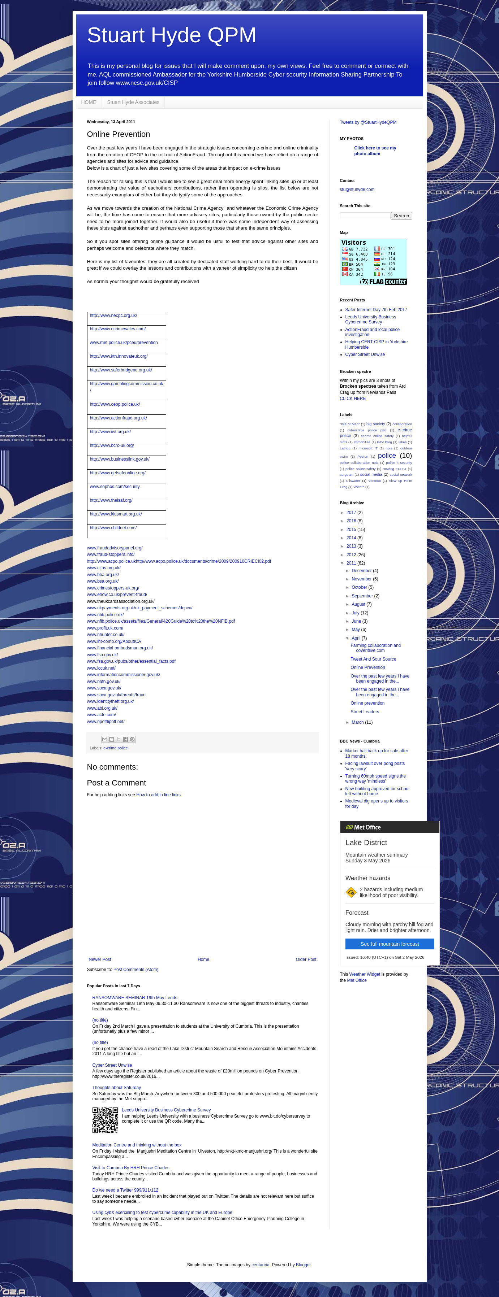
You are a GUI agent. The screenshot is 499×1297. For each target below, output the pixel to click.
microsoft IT (368, 448)
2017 (352, 512)
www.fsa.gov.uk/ (102, 654)
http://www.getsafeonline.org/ (118, 472)
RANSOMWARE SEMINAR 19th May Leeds (135, 997)
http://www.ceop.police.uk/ (115, 404)
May (356, 629)
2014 (352, 537)
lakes (402, 442)
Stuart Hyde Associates (133, 102)
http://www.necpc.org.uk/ (113, 315)
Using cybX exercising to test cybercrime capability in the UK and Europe (163, 1212)
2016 (352, 520)
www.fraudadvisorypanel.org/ (115, 547)
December (362, 570)
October (360, 587)
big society (375, 424)
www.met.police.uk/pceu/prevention (124, 342)
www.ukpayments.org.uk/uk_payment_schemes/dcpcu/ (140, 607)
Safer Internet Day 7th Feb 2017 (376, 309)
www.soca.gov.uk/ (104, 688)
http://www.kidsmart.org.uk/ (116, 514)
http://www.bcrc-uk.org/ (112, 445)
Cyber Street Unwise (112, 1065)
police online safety (360, 469)
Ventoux (374, 481)
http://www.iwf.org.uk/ (110, 431)
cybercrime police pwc (367, 430)
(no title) (100, 1020)
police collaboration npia (359, 463)
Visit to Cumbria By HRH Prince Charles (131, 1167)
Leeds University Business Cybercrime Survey (166, 1110)
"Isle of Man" (350, 424)
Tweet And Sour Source (373, 659)
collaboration (402, 424)
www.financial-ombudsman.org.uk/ (120, 647)
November (362, 579)
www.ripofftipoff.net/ (106, 721)
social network (401, 474)
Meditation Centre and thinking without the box (137, 1145)
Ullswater (353, 481)
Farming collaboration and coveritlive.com (375, 648)
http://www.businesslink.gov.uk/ (120, 459)
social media (371, 474)
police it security (399, 463)
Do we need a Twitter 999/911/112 (126, 1190)
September (363, 596)
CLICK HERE (353, 398)
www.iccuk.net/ (101, 668)
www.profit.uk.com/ (105, 628)
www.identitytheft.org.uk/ (110, 701)
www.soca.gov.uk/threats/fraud (116, 694)
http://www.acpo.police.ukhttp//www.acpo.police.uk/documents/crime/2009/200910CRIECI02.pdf (179, 561)
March (358, 722)
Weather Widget (364, 974)
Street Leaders (364, 711)
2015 (352, 529)
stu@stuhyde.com (357, 189)
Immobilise (362, 442)
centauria (260, 1264)
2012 (352, 554)
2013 (352, 546)
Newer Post (100, 959)
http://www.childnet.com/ (113, 527)
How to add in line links (158, 794)
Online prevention (367, 703)
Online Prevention (367, 667)
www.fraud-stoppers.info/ (111, 554)
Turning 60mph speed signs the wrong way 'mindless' (375, 779)
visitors (358, 487)
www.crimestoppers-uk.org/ (113, 588)
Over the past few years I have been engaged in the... (379, 679)
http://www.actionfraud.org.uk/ (118, 418)
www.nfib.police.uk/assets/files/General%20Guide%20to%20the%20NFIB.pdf (161, 621)
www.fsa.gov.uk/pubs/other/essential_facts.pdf (131, 661)
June (357, 621)
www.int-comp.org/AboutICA (114, 641)
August (359, 604)
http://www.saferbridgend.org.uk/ (121, 370)
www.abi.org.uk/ (102, 708)
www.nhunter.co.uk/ (106, 634)
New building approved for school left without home (377, 791)
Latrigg (345, 448)
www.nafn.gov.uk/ (104, 681)
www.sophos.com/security (115, 486)
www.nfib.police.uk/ (105, 614)
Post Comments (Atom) (136, 969)
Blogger (303, 1264)
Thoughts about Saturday (117, 1087)
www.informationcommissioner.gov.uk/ (123, 674)
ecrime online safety (377, 436)
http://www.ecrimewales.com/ (118, 328)
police (387, 455)
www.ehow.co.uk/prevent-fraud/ (117, 594)
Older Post (306, 959)
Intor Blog (384, 442)
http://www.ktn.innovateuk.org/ (119, 356)
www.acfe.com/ (101, 714)
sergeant (346, 474)
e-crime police (115, 748)
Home (203, 959)
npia (389, 448)
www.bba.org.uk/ (103, 574)
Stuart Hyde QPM (172, 35)
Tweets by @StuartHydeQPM (368, 122)
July (356, 612)
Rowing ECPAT (394, 469)
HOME (88, 102)
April (356, 638)
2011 (352, 563)
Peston (362, 456)
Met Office (357, 980)
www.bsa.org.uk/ (103, 581)
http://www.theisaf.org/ (111, 500)
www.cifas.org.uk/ (104, 567)
